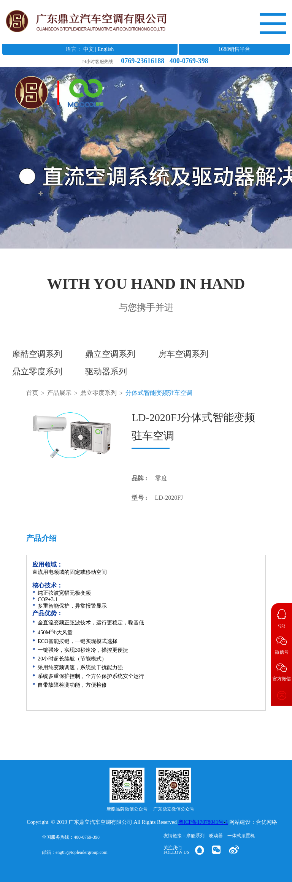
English (106, 49)
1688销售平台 (234, 49)
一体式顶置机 (241, 835)
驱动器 (216, 835)
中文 (88, 49)
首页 (32, 393)
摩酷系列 (195, 835)
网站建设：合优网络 (253, 822)
